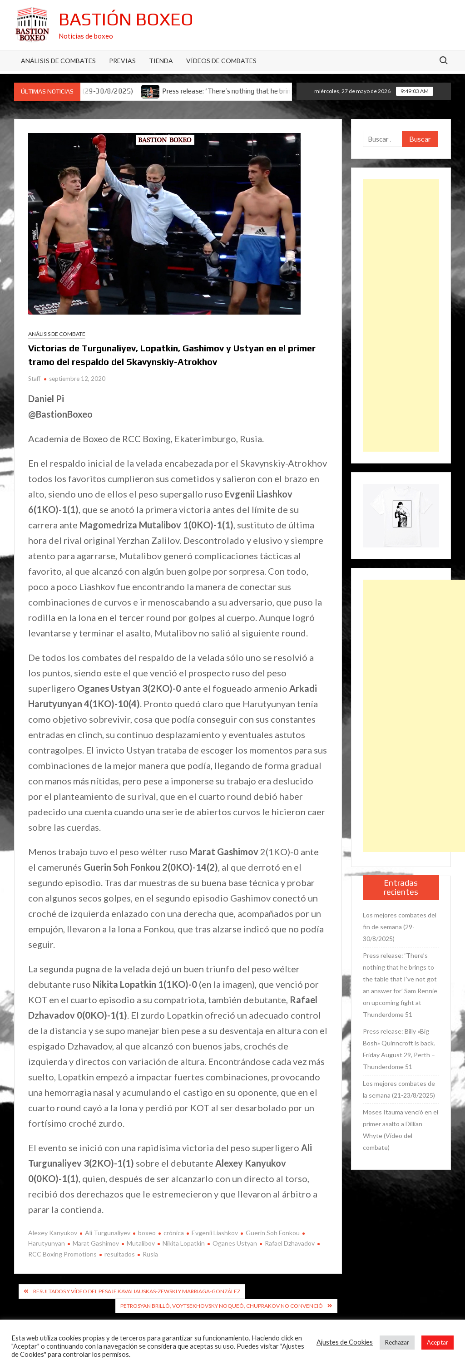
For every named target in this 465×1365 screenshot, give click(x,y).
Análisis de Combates (58, 60)
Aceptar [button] (437, 1342)
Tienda (161, 60)
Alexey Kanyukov (52, 1233)
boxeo (147, 1233)
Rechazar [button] (397, 1342)
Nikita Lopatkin (184, 1243)
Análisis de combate (56, 333)
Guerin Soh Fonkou (273, 1233)
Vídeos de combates (221, 60)
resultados (119, 1254)
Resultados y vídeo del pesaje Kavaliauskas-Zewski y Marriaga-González (136, 1291)
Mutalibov (141, 1243)
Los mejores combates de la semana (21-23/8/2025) (399, 1089)
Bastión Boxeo (126, 19)
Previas (122, 60)
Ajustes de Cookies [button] (345, 1342)
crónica (173, 1233)
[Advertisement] (401, 315)
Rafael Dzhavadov (290, 1243)
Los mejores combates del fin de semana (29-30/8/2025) (399, 926)
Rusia (150, 1254)
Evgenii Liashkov (215, 1233)
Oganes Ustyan (235, 1243)
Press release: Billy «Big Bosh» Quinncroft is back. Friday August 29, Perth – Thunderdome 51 (399, 1048)
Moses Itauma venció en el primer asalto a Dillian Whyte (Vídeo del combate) (400, 1129)
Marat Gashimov (96, 1243)
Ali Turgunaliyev (107, 1233)
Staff (34, 378)
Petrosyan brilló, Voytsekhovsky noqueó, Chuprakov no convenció (221, 1305)
